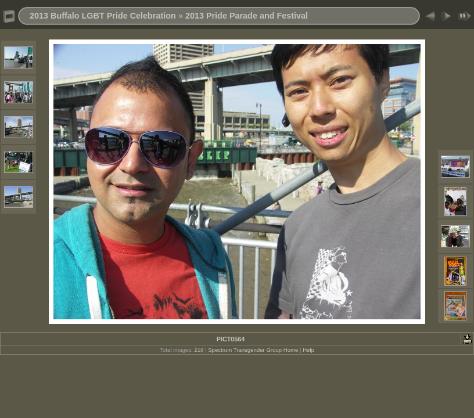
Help (308, 350)
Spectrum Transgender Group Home (253, 350)
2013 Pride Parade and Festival (246, 15)
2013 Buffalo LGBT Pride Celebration (103, 15)
